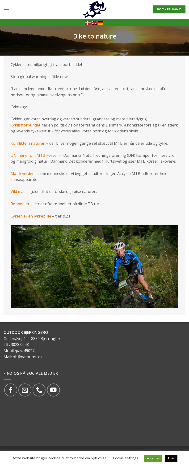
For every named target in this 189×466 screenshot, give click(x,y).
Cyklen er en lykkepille (31, 216)
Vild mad (18, 191)
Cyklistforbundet (26, 125)
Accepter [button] (153, 458)
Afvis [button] (171, 458)
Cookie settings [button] (125, 458)
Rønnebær (20, 203)
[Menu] (6, 9)
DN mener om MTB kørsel (34, 155)
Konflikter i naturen (28, 143)
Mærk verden (22, 173)
